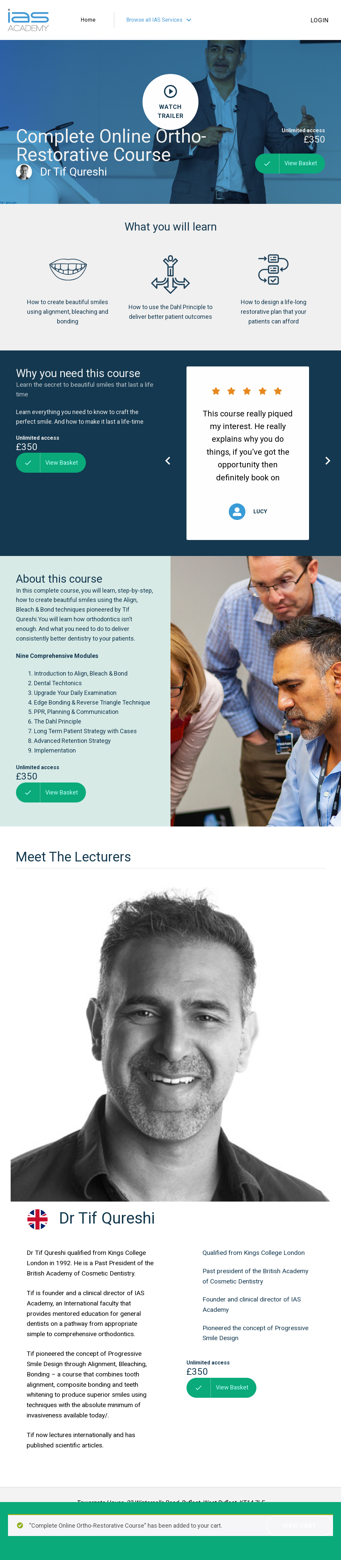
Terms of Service (77, 1552)
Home (88, 20)
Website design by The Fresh (291, 1548)
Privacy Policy (31, 1552)
